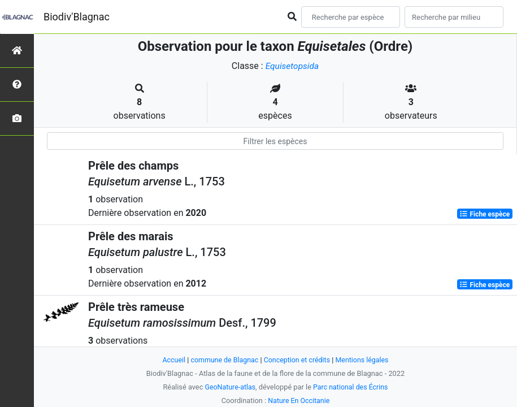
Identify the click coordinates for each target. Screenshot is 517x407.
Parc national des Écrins (351, 387)
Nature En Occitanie (299, 400)
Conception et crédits (297, 360)
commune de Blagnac (223, 360)
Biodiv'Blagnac (77, 17)
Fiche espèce (484, 214)
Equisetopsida (292, 65)
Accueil (171, 360)
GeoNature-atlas (229, 387)
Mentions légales (364, 360)
